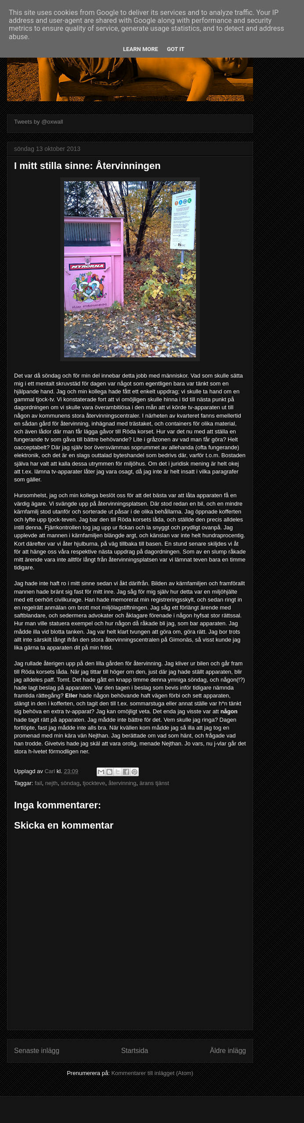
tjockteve (94, 783)
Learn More (140, 49)
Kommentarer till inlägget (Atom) (152, 1073)
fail (38, 783)
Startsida (134, 1050)
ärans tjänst (154, 783)
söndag (70, 783)
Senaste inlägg (36, 1050)
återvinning (123, 783)
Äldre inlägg (228, 1050)
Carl (50, 771)
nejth (51, 783)
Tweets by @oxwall (38, 121)
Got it (176, 49)
